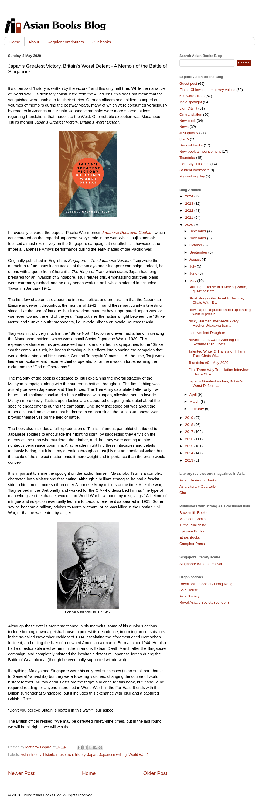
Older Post (155, 773)
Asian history (31, 755)
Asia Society (189, 596)
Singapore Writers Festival (200, 564)
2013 (189, 460)
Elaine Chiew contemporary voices (207, 90)
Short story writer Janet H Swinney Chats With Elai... (216, 300)
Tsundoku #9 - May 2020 (209, 363)
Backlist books (191, 145)
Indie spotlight (190, 102)
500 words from (192, 96)
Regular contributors (65, 42)
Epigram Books (191, 531)
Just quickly (188, 133)
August (195, 259)
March (194, 401)
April (193, 394)
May (193, 281)
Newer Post (21, 773)
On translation (190, 114)
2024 (189, 196)
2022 (189, 211)
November (198, 238)
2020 (189, 225)
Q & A (184, 139)
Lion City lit (188, 108)
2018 (189, 425)
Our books (101, 42)
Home (14, 42)
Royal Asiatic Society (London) (204, 602)
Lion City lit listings (194, 164)
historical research (58, 755)
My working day (192, 176)
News (184, 127)
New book (187, 121)
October (196, 245)
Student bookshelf (194, 170)
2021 (189, 218)
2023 (189, 203)
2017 (189, 432)
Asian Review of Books (198, 480)
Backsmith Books (193, 513)
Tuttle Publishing (192, 525)
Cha (182, 493)
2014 (189, 453)
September (198, 252)
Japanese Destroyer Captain (127, 232)
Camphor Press (192, 544)
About (34, 42)
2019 (189, 418)
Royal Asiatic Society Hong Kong (206, 584)
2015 (189, 446)
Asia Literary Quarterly (197, 486)
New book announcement (200, 151)
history (80, 755)
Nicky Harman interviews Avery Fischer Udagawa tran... (214, 323)
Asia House (188, 590)
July (193, 266)
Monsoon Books (192, 519)
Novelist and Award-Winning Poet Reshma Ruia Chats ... (216, 342)
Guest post (188, 83)
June (193, 273)
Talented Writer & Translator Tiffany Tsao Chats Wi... (217, 353)
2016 (189, 439)
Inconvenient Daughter (207, 333)
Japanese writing (113, 755)
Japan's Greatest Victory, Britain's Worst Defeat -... (216, 383)
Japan (92, 755)
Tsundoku (187, 158)
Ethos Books (189, 537)
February (197, 409)
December (198, 231)
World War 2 (139, 755)
